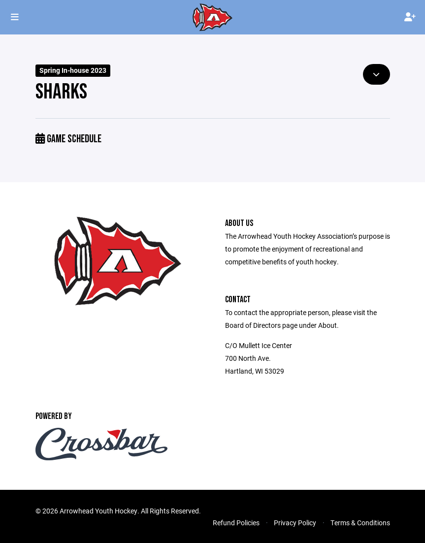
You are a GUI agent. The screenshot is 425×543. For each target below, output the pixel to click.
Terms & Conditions (360, 522)
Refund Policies (236, 522)
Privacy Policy (295, 522)
